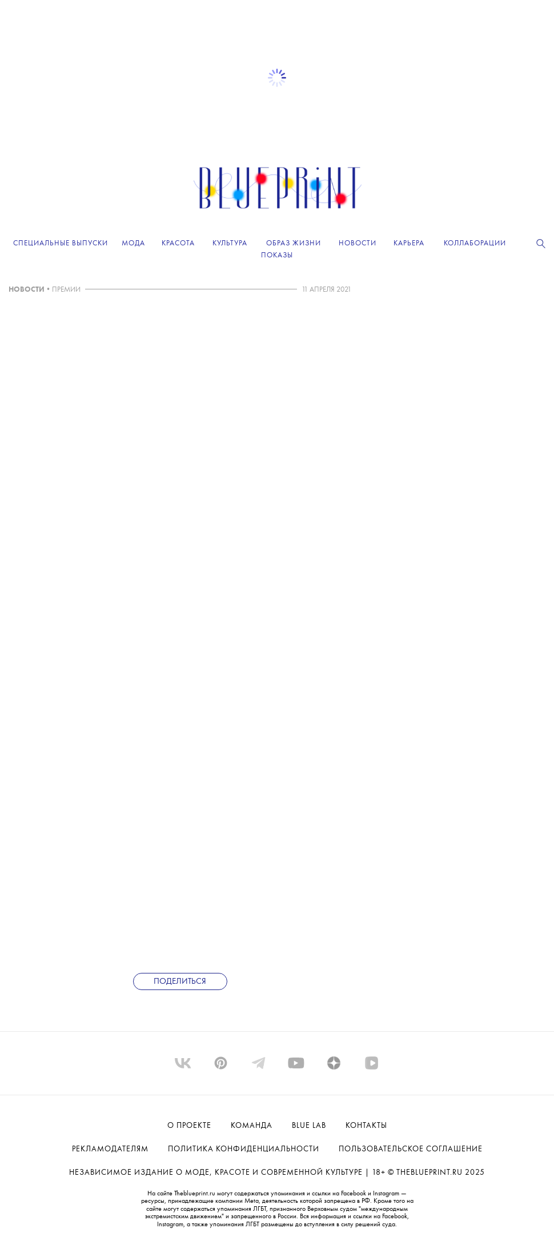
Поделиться (180, 981)
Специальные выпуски (60, 243)
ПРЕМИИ (66, 289)
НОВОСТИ (27, 289)
